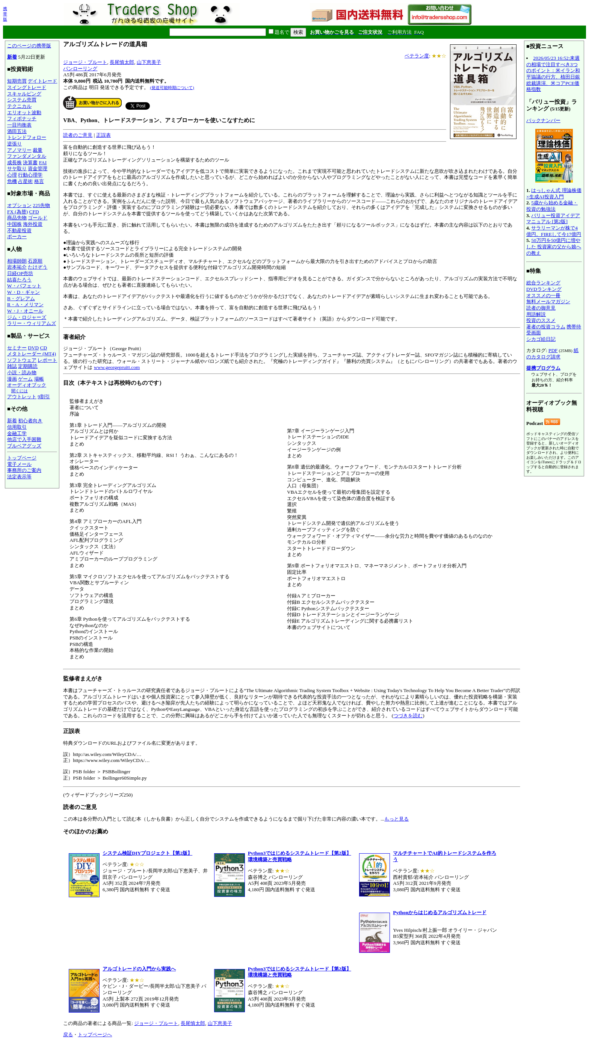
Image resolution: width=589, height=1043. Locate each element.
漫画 (12, 379)
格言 (39, 181)
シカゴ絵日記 (541, 339)
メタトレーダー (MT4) (31, 354)
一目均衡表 (19, 125)
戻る (68, 1034)
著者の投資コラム (545, 327)
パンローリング (80, 68)
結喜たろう (19, 280)
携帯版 (5, 13)
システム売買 (21, 100)
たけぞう (37, 267)
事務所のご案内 (24, 470)
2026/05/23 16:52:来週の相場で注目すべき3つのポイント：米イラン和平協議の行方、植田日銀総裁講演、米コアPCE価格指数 (553, 73)
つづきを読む (408, 715)
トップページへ (95, 1034)
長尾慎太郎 (122, 62)
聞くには (19, 390)
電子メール (19, 464)
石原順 (35, 261)
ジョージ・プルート (85, 62)
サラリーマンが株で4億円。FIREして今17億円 (553, 231)
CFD (34, 212)
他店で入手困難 (24, 439)
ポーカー (17, 236)
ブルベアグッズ (24, 446)
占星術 (25, 181)
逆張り (14, 144)
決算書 (30, 162)
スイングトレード (26, 87)
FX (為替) (17, 212)
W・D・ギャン (23, 292)
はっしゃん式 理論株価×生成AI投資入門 (553, 193)
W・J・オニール (25, 311)
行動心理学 (30, 175)
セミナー (17, 348)
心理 (12, 175)
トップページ (21, 458)
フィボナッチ (21, 118)
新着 (12, 57)
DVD (33, 348)
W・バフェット (24, 286)
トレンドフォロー (26, 137)
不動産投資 (19, 230)
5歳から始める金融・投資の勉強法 (552, 206)
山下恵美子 (149, 62)
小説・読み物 (21, 372)
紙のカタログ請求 (552, 354)
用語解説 (536, 314)
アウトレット (21, 396)
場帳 (39, 379)
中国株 (14, 224)
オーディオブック (26, 385)
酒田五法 (17, 131)
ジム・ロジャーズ (26, 317)
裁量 (37, 150)
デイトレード (42, 81)
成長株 (14, 162)
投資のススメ (541, 320)
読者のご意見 (77, 135)
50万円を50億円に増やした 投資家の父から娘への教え (553, 246)
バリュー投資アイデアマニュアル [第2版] (553, 219)
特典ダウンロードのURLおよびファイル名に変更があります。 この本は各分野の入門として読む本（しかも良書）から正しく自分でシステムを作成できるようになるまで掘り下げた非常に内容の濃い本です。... (291, 775)
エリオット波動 (24, 112)
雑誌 (12, 366)
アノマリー (19, 150)
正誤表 (103, 135)
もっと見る (396, 819)
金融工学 (17, 433)
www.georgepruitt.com (117, 367)
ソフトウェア (21, 360)
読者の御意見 (541, 308)
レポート (47, 360)
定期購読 (28, 366)
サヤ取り (17, 168)
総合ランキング (543, 283)
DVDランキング (544, 289)
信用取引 (17, 427)
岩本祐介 (17, 267)
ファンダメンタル (26, 156)
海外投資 (32, 224)
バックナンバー (543, 120)
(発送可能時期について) (172, 87)
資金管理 (37, 168)
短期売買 (17, 81)
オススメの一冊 (543, 295)
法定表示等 (19, 476)
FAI (43, 162)
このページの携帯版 (29, 45)
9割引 (44, 396)
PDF (552, 350)
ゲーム (25, 379)
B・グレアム (21, 298)
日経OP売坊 (20, 273)
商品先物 (17, 218)
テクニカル (19, 106)
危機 (12, 181)
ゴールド (37, 218)
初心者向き (30, 420)
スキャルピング (24, 94)
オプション (19, 205)
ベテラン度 (417, 56)
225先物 (41, 205)
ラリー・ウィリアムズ (31, 323)
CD (43, 348)
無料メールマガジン (548, 301)
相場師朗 (17, 261)
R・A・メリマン (25, 304)
